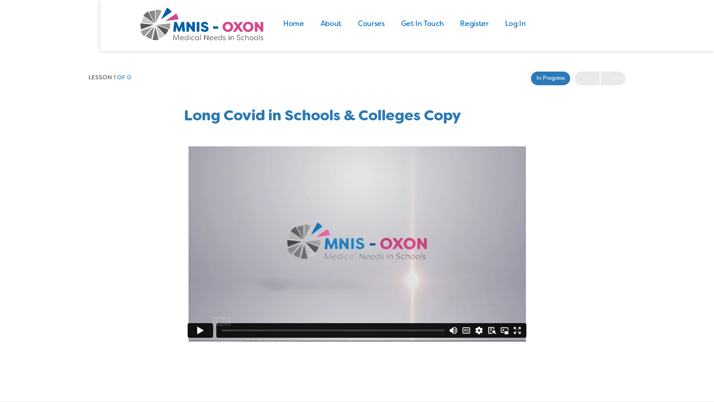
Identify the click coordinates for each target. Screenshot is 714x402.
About (365, 24)
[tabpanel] (357, 243)
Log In (549, 24)
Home (328, 24)
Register (509, 24)
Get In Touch (456, 24)
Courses (405, 24)
